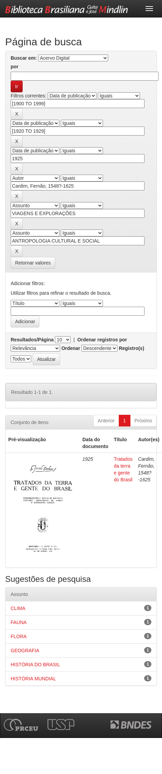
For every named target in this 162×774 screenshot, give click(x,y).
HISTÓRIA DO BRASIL (35, 664)
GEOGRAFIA (25, 650)
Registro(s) (131, 348)
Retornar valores (33, 263)
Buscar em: (24, 58)
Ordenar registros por (102, 339)
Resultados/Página (32, 339)
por (15, 66)
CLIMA (18, 608)
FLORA (19, 636)
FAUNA (19, 622)
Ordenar (70, 348)
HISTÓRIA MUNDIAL (33, 678)
